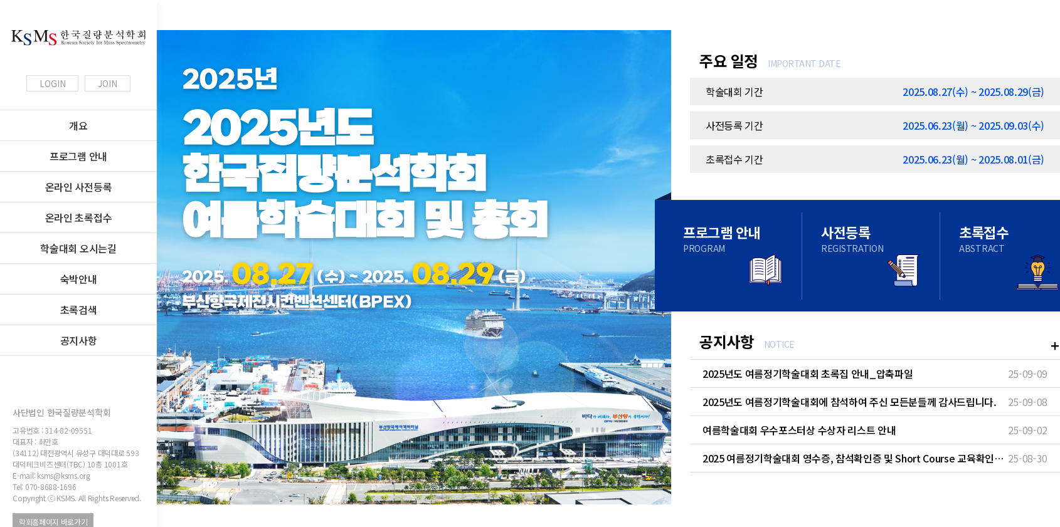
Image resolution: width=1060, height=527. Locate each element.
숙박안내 (78, 278)
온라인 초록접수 (78, 217)
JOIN (107, 83)
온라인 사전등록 (78, 186)
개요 (78, 125)
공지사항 (78, 340)
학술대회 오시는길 (78, 248)
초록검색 (78, 309)
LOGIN (52, 83)
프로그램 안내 (78, 156)
